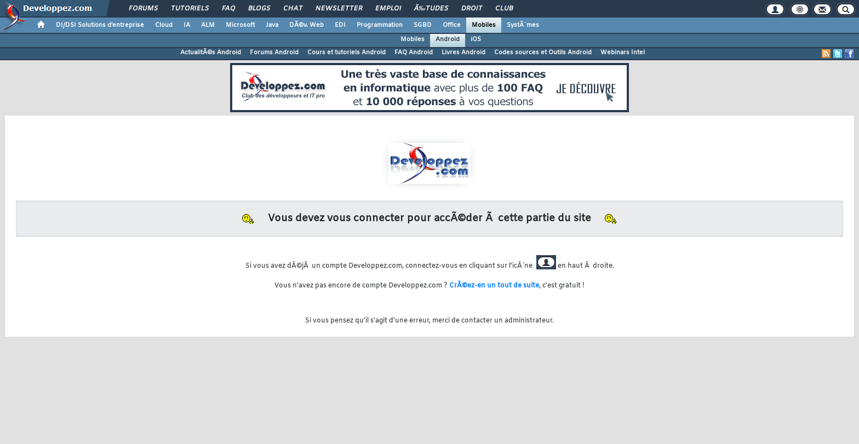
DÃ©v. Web (306, 25)
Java (272, 25)
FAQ (228, 8)
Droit (471, 8)
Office (452, 25)
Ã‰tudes (431, 8)
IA (187, 25)
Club (504, 8)
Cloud (164, 25)
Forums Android (274, 52)
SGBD (423, 25)
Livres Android (463, 52)
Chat (292, 8)
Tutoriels (190, 8)
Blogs (259, 8)
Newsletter (338, 8)
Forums (143, 8)
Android (448, 39)
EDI (340, 25)
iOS (476, 39)
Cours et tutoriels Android (346, 52)
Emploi (388, 8)
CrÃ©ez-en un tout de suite (494, 285)
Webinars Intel (622, 52)
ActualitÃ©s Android (210, 52)
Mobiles (484, 25)
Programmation (380, 25)
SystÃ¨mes (523, 25)
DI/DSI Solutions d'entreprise (100, 25)
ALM (208, 25)
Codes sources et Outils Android (543, 52)
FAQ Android (413, 52)
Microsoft (240, 25)
